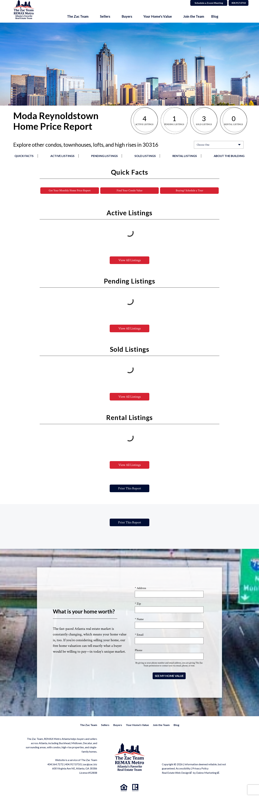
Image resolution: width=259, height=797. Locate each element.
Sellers (105, 725)
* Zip (138, 604)
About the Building (229, 156)
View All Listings (129, 260)
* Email (139, 635)
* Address (140, 588)
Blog (214, 16)
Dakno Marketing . (208, 773)
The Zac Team (88, 725)
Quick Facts (24, 156)
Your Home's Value (137, 725)
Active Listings (62, 156)
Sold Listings (145, 156)
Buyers (117, 725)
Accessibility (183, 768)
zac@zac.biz (90, 764)
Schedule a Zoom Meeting (206, 2)
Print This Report (129, 489)
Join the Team (193, 16)
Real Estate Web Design (177, 773)
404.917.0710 (73, 764)
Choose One (203, 145)
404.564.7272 (55, 764)
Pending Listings (104, 156)
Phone (138, 650)
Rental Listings (184, 156)
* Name (139, 619)
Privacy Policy (200, 768)
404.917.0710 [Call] (237, 2)
